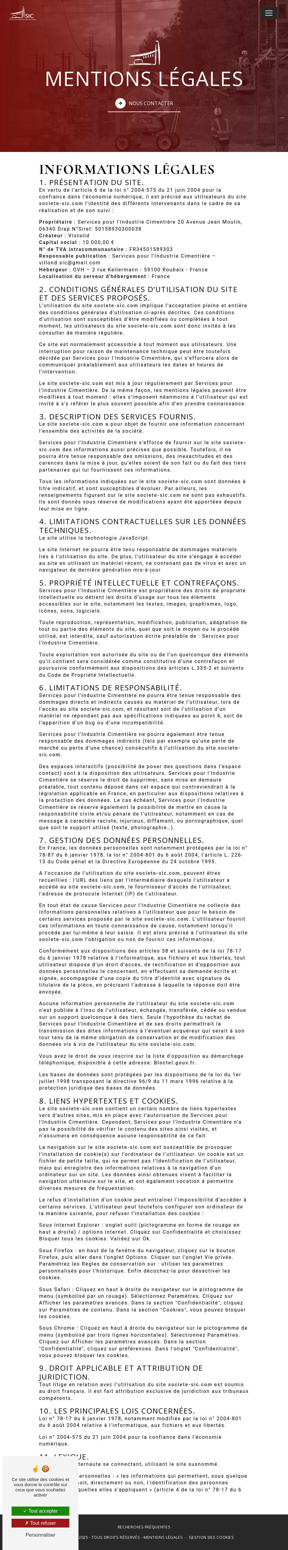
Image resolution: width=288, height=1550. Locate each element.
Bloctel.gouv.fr (174, 1063)
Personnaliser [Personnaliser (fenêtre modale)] (40, 1535)
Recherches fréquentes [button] (144, 1527)
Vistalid (79, 236)
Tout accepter (40, 1511)
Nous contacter (144, 103)
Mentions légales (163, 1537)
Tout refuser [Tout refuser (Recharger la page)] (40, 1523)
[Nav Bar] (268, 13)
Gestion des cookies (211, 1537)
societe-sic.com (61, 203)
